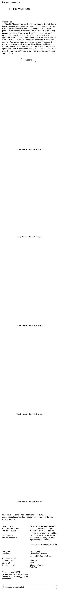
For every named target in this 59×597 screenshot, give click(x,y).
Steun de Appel (36, 565)
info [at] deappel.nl (9, 537)
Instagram (6, 551)
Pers (32, 562)
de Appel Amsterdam (11, 2)
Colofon (33, 567)
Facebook (6, 553)
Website (28, 60)
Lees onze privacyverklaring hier (43, 544)
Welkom (33, 560)
